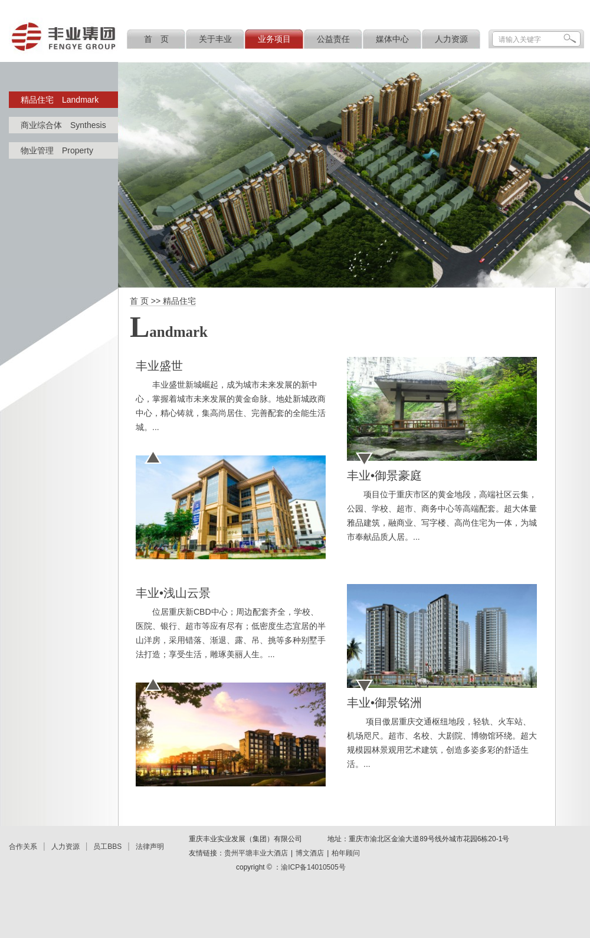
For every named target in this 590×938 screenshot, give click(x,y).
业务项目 (274, 39)
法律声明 (150, 846)
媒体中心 (392, 39)
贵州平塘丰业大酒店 (256, 853)
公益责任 (333, 39)
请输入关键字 (520, 39)
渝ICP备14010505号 (313, 867)
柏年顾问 (346, 853)
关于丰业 (215, 39)
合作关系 (23, 846)
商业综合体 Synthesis (63, 125)
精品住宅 (179, 301)
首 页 (156, 39)
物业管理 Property (57, 150)
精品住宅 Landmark (60, 99)
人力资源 (451, 39)
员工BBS (107, 846)
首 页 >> (146, 301)
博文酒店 (310, 853)
